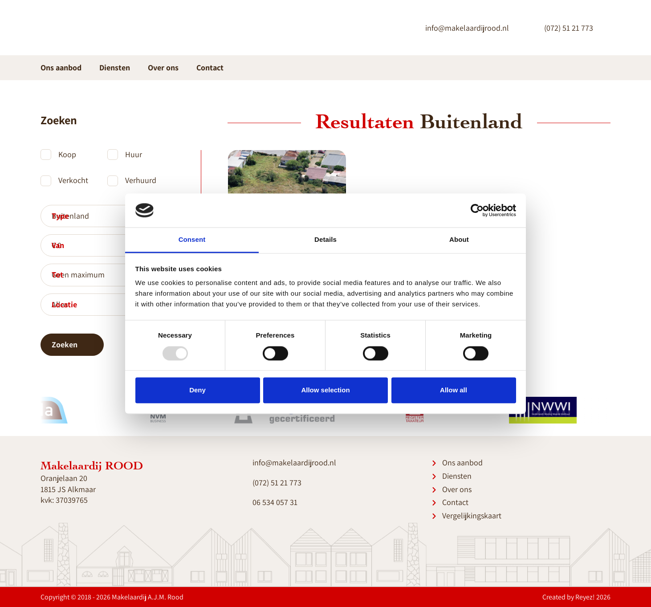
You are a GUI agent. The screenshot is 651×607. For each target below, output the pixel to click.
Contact (210, 67)
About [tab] (459, 240)
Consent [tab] (192, 240)
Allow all (453, 390)
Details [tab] (325, 240)
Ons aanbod (61, 67)
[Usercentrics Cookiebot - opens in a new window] (477, 210)
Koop (67, 154)
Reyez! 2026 (592, 597)
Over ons (163, 67)
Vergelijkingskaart (471, 515)
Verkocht (73, 180)
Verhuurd (140, 180)
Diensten (107, 67)
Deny (197, 390)
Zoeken (72, 344)
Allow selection (325, 390)
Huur (133, 154)
